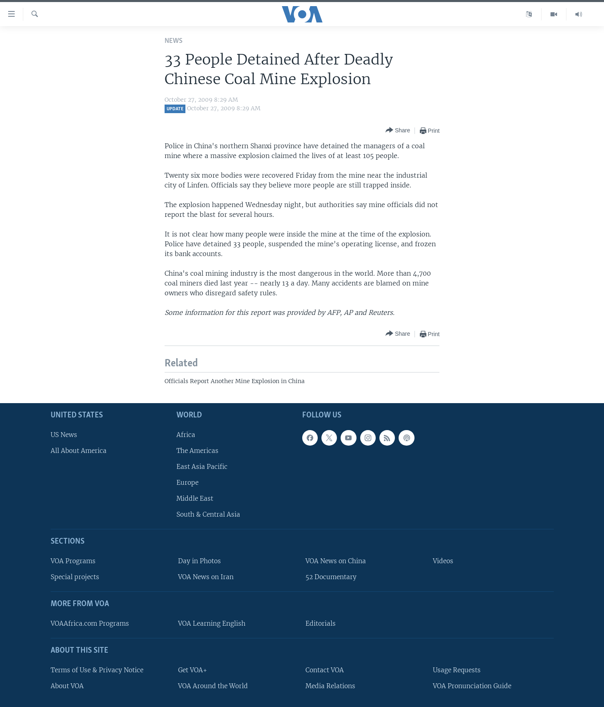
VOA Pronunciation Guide (472, 686)
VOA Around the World (213, 686)
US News (64, 435)
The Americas (197, 451)
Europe (187, 482)
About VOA (67, 686)
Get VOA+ (192, 670)
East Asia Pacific (201, 467)
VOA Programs (73, 561)
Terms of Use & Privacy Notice (97, 670)
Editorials (320, 623)
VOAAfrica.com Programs (90, 623)
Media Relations (330, 686)
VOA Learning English (211, 623)
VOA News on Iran (206, 577)
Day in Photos (199, 561)
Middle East (194, 499)
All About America (79, 451)
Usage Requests (457, 670)
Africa (185, 435)
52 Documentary (331, 577)
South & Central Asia (208, 515)
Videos (443, 561)
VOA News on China (335, 561)
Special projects (75, 577)
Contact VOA (324, 670)
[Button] (398, 130)
